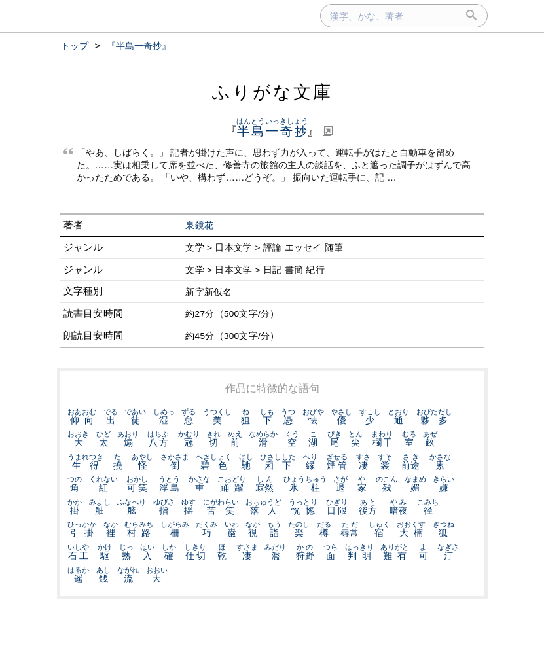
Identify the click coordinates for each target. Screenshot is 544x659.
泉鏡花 (199, 225)
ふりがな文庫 (272, 92)
